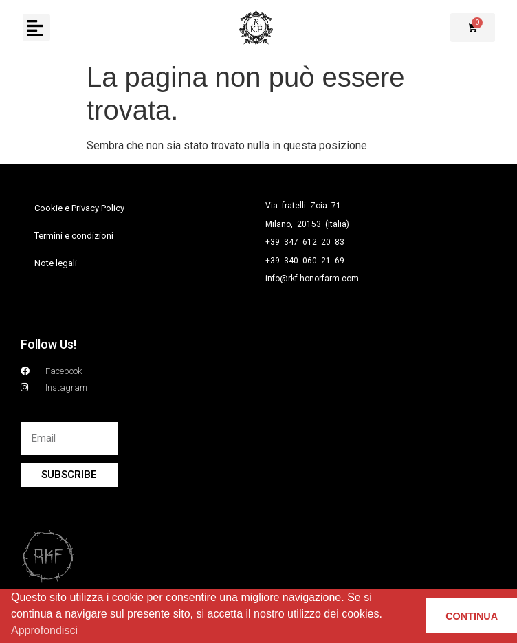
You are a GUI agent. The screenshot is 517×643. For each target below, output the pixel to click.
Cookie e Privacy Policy (79, 208)
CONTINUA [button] (472, 616)
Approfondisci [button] (44, 630)
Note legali (55, 263)
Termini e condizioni (73, 235)
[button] (36, 28)
